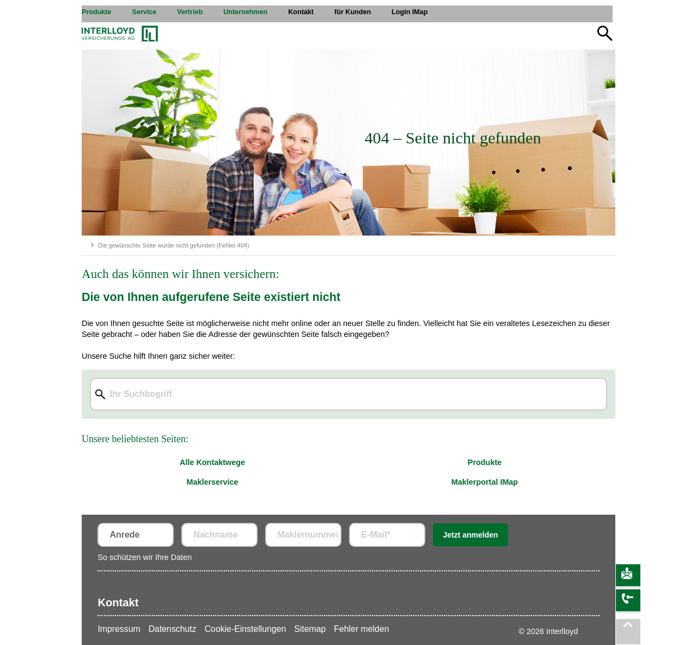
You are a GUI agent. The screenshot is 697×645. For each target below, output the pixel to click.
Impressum (118, 629)
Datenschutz (173, 629)
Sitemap (310, 629)
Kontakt (117, 602)
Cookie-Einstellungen (245, 629)
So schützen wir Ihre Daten (144, 557)
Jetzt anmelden (470, 535)
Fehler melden (361, 629)
